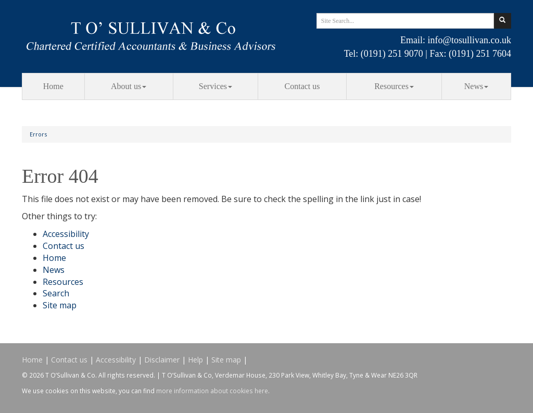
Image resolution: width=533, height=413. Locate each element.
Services (215, 86)
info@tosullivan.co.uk (469, 40)
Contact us (302, 86)
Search (56, 293)
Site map (60, 305)
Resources (394, 86)
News (476, 86)
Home (53, 86)
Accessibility (66, 234)
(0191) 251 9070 (392, 53)
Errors (38, 134)
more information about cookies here (212, 390)
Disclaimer (162, 360)
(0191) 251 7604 (480, 53)
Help (195, 360)
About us (128, 86)
